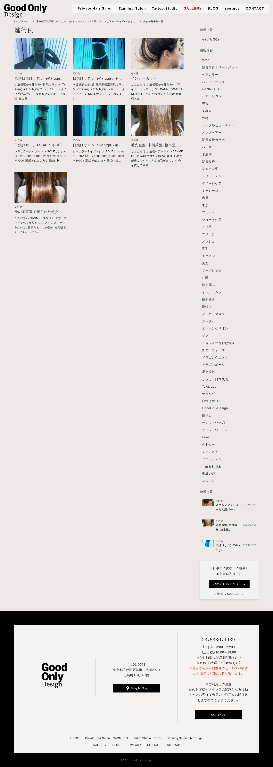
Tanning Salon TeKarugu (185, 738)
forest (206, 437)
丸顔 (205, 277)
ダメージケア (212, 183)
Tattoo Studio (165, 8)
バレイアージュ (213, 81)
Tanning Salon (132, 8)
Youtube (232, 8)
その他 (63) (210, 39)
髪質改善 (208, 161)
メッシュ (208, 241)
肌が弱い (208, 285)
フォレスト (210, 451)
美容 (205, 103)
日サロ (207, 415)
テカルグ (208, 393)
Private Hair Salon (95, 8)
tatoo (206, 60)
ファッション (212, 459)
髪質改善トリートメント (220, 67)
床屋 (205, 198)
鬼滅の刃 (208, 473)
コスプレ (208, 480)
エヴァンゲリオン (215, 328)
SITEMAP (173, 745)
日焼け (207, 306)
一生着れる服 (212, 466)
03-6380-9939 (218, 639)
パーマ (207, 147)
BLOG (116, 745)
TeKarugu (209, 386)
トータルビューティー (218, 125)
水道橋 (207, 154)
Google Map (139, 688)
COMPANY (134, 745)
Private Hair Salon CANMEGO (106, 738)
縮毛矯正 (208, 299)
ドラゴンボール (213, 364)
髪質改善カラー (213, 139)
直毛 (205, 248)
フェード (208, 212)
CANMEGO (210, 89)
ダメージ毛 (210, 168)
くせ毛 (207, 227)
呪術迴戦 (208, 372)
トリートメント (213, 176)
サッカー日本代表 (215, 379)
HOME (74, 738)
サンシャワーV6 (214, 422)
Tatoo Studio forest (147, 738)
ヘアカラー (210, 74)
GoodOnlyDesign (215, 408)
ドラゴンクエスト (215, 357)
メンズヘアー (212, 132)
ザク (205, 335)
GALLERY (100, 745)
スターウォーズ (213, 350)
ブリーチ (208, 234)
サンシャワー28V (215, 430)
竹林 (205, 118)
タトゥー (208, 444)
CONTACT (218, 714)
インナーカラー (213, 292)
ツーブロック (212, 270)
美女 (205, 263)
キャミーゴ (210, 190)
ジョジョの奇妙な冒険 (218, 343)
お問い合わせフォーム (229, 583)
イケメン (208, 255)
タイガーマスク (213, 314)
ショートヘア (212, 219)
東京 (205, 205)
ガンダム (208, 321)
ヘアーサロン (212, 96)
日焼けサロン (212, 401)
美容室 (207, 111)
